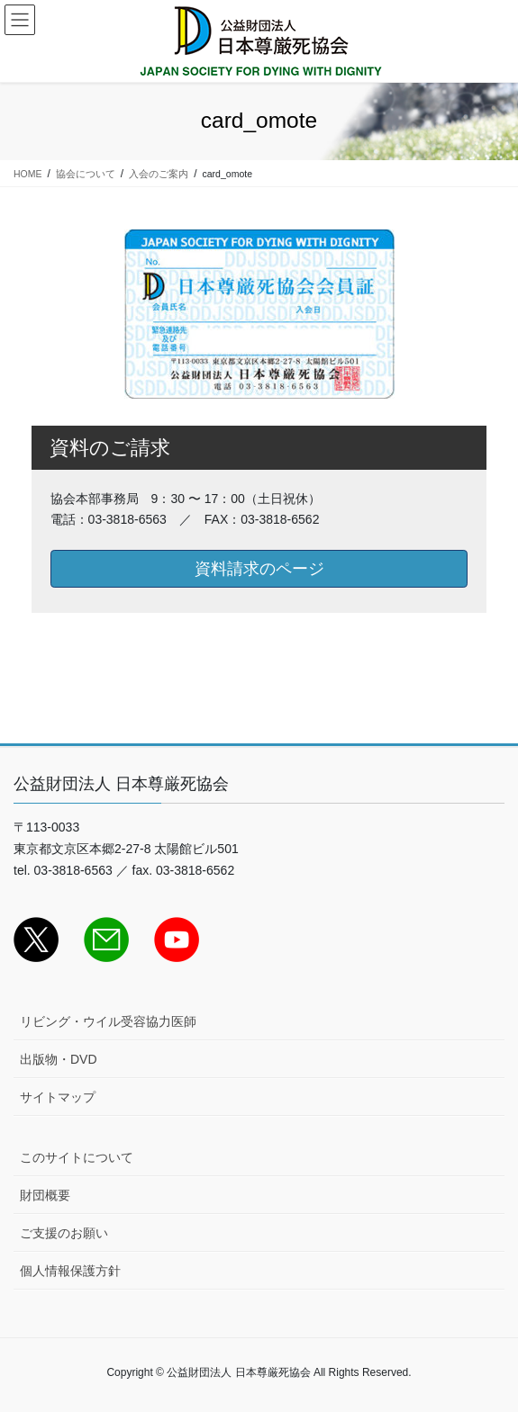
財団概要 (45, 1195)
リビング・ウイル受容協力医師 (108, 1021)
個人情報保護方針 (70, 1271)
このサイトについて (76, 1157)
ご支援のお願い (64, 1233)
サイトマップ (57, 1097)
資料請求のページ (259, 569)
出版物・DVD (58, 1059)
